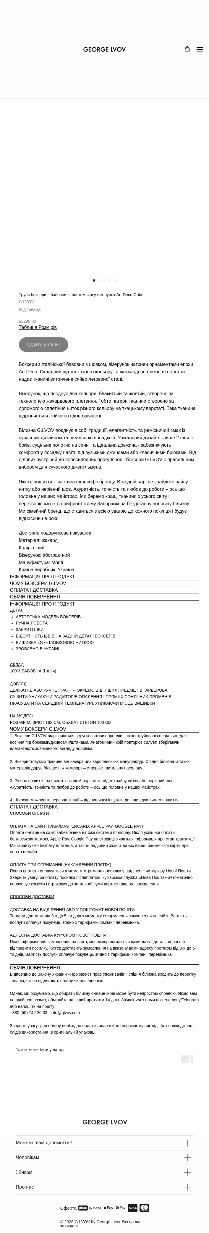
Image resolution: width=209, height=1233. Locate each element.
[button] (187, 49)
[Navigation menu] (200, 49)
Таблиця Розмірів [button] (38, 327)
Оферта (68, 1208)
